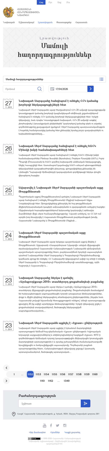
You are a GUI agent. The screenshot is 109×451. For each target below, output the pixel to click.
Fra (68, 2)
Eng (59, 2)
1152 (30, 374)
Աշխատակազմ (26, 22)
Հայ (41, 2)
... (52, 89)
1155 (54, 374)
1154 (46, 374)
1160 (95, 374)
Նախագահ (9, 22)
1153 (38, 374)
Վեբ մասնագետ (37, 432)
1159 (86, 374)
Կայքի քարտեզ (72, 432)
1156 (62, 374)
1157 (70, 374)
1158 (79, 374)
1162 (50, 380)
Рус (50, 2)
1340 (67, 380)
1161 (42, 380)
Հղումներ (55, 432)
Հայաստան (81, 22)
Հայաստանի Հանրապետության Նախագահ (28, 12)
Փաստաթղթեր (63, 22)
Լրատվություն (45, 22)
